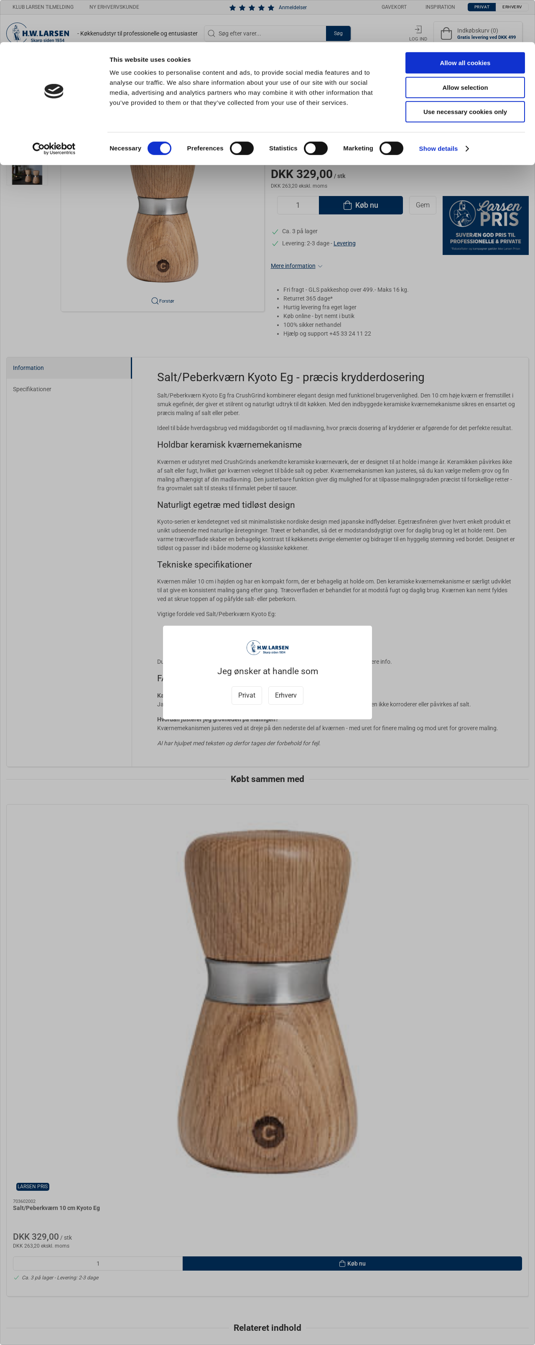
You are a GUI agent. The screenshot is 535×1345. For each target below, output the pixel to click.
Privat (246, 695)
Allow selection (465, 45)
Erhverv (286, 695)
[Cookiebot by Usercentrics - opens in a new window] (54, 106)
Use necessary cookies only (465, 69)
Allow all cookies (465, 20)
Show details (438, 106)
